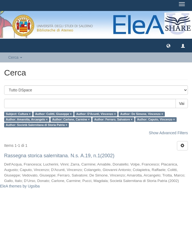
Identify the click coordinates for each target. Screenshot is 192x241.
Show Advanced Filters (168, 133)
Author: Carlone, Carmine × (71, 119)
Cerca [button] (15, 57)
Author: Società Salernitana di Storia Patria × (36, 125)
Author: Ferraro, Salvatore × (113, 119)
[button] (168, 45)
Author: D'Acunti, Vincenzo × (96, 114)
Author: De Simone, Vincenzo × (141, 114)
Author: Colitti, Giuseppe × (53, 114)
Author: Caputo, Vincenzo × (156, 119)
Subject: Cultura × (18, 114)
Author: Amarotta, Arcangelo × (26, 119)
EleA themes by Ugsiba (20, 186)
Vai (181, 103)
